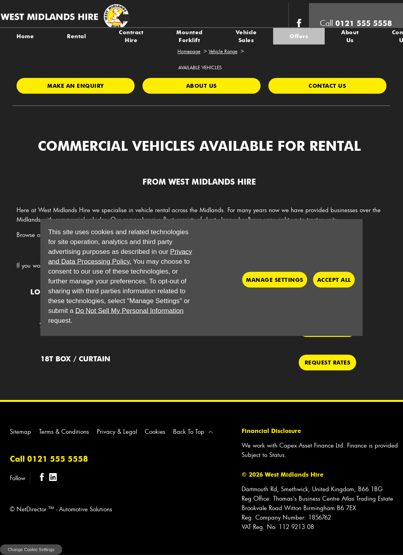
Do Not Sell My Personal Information (129, 310)
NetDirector (32, 509)
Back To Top (188, 431)
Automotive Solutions (85, 509)
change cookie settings (31, 549)
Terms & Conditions (64, 431)
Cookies (155, 431)
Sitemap (20, 431)
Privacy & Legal (117, 431)
